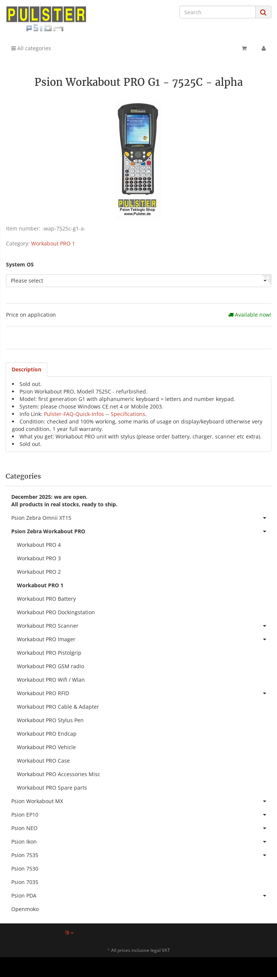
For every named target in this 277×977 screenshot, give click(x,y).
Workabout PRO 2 (39, 571)
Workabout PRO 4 (39, 544)
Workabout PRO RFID (144, 693)
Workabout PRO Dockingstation (56, 612)
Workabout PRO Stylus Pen (50, 720)
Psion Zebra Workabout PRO (141, 531)
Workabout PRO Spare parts (52, 787)
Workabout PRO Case (43, 760)
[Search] (217, 12)
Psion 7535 (141, 855)
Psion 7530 (24, 868)
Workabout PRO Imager (144, 639)
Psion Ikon (141, 841)
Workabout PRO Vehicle (46, 747)
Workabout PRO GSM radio (50, 666)
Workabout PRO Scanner (144, 626)
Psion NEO (141, 828)
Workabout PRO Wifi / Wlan (51, 679)
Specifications (128, 413)
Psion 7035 (24, 882)
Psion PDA (141, 895)
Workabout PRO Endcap (47, 733)
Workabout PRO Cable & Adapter (58, 706)
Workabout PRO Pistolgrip (49, 652)
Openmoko (25, 909)
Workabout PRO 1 (53, 243)
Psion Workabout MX (141, 801)
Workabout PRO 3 (39, 558)
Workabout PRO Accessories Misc (58, 774)
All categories (31, 48)
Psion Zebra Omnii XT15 (141, 518)
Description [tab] (26, 369)
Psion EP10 (141, 814)
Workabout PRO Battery (46, 598)
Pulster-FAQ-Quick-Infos (74, 413)
